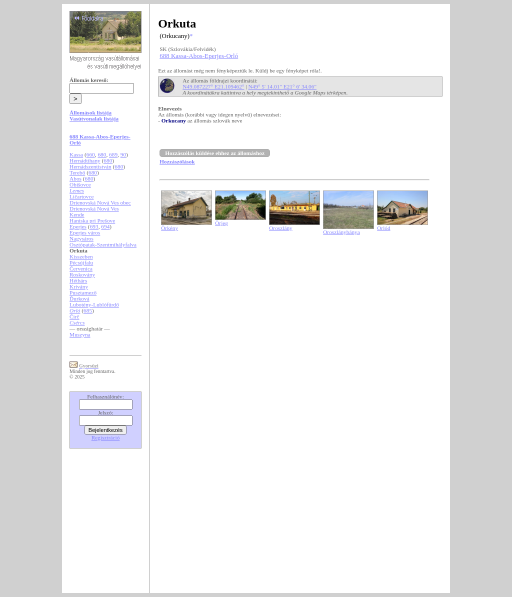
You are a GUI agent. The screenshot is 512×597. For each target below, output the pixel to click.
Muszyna (80, 335)
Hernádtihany (85, 161)
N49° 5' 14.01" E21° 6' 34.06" (282, 87)
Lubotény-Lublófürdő (94, 305)
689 (113, 155)
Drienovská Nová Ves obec (100, 203)
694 (105, 227)
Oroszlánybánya (341, 232)
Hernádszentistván (91, 167)
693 (94, 227)
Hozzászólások (177, 161)
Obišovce (80, 185)
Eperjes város (85, 233)
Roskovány (82, 275)
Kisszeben (81, 257)
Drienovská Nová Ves (94, 209)
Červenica (81, 269)
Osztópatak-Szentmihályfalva (103, 245)
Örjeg (221, 223)
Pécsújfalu (81, 263)
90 (123, 155)
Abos (76, 179)
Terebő (77, 173)
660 (90, 155)
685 (88, 311)
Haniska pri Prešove (92, 221)
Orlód (383, 228)
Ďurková (80, 299)
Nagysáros (82, 239)
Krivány (79, 287)
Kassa (76, 155)
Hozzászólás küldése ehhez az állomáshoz (214, 153)
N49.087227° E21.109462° (213, 87)
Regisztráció (106, 437)
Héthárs (78, 281)
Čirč (75, 317)
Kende (77, 215)
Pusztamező (83, 293)
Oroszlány (280, 228)
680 (102, 155)
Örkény (169, 228)
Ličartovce (82, 197)
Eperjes (78, 227)
